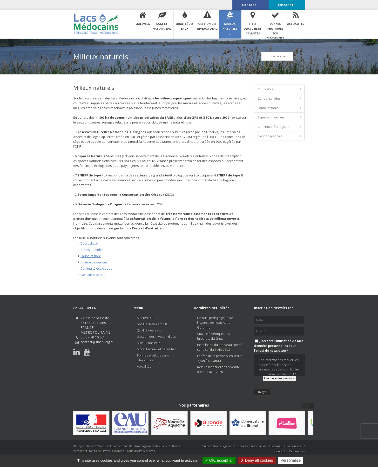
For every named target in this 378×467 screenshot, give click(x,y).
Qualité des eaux (149, 330)
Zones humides (92, 249)
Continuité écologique (96, 268)
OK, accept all (219, 460)
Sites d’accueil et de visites (156, 349)
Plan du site (293, 446)
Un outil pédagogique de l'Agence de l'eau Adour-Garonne (215, 323)
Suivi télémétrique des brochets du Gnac (213, 336)
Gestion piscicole (93, 274)
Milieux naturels (148, 343)
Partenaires (297, 451)
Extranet (276, 446)
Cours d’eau (89, 243)
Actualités (144, 366)
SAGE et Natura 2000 (152, 324)
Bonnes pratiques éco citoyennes (153, 357)
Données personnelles (251, 446)
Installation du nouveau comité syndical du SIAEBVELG (219, 347)
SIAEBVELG (145, 318)
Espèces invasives (94, 262)
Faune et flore (91, 256)
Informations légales (217, 446)
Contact (279, 451)
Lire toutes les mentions (279, 378)
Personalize (291, 460)
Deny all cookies (257, 460)
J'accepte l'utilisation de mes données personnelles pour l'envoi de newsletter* (278, 346)
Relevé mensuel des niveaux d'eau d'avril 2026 (218, 369)
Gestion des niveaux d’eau (156, 336)
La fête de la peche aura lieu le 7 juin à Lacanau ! (219, 358)
